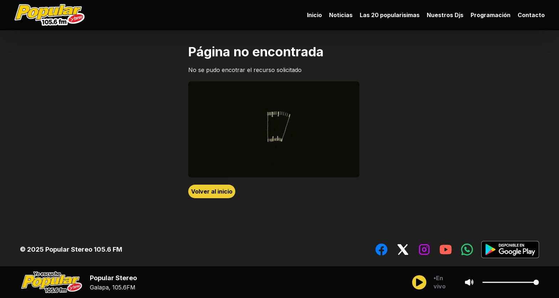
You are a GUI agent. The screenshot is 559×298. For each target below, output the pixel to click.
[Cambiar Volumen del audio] (510, 282)
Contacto (531, 15)
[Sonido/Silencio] (469, 282)
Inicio (314, 15)
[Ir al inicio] (51, 15)
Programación (491, 15)
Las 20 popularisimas (390, 15)
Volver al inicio (211, 191)
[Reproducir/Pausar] (419, 282)
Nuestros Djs (445, 15)
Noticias (341, 15)
